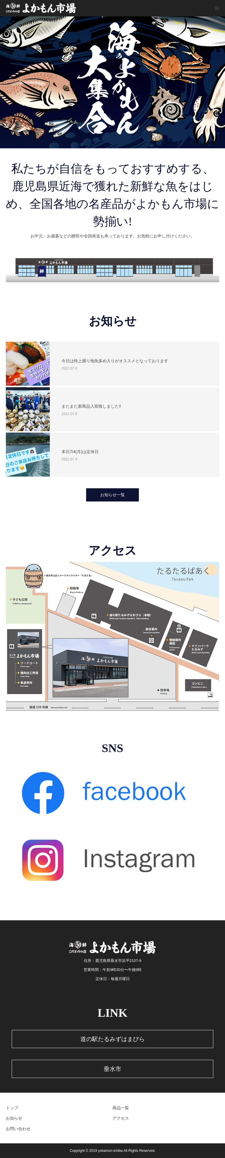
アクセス (120, 1118)
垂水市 (112, 1069)
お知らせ (14, 1118)
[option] (112, 82)
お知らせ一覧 (112, 494)
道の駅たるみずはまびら (112, 1039)
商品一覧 (120, 1108)
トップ (12, 1108)
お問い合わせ (18, 1128)
